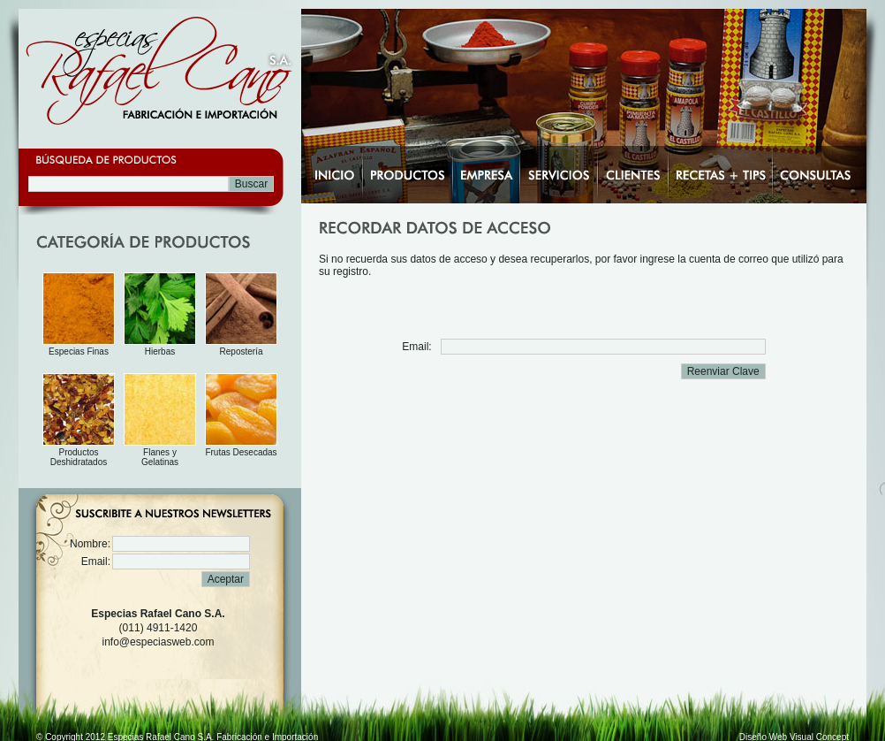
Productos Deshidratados (78, 457)
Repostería (241, 351)
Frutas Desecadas (240, 452)
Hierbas (160, 351)
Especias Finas (79, 351)
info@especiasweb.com (158, 642)
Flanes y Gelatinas (159, 457)
